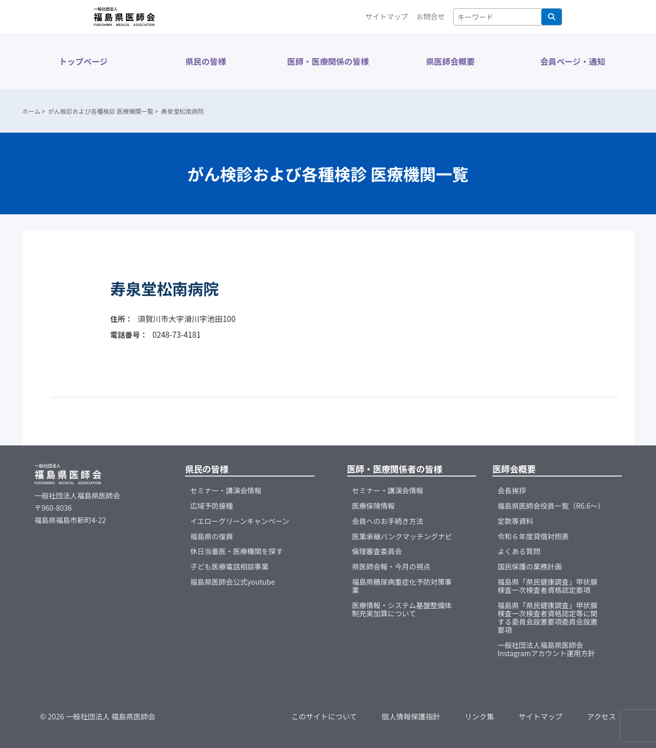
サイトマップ (386, 16)
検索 (551, 17)
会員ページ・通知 (573, 61)
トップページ (83, 61)
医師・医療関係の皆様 (328, 61)
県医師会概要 (450, 61)
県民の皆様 (205, 61)
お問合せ (430, 16)
